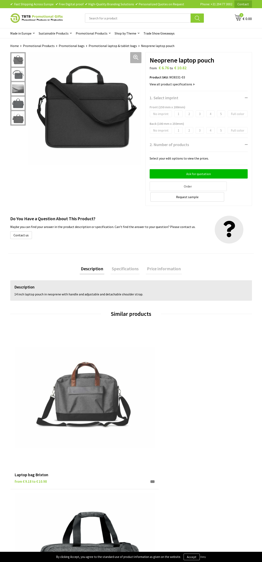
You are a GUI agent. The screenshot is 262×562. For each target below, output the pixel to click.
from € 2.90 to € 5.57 (211, 382)
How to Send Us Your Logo (94, 480)
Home (14, 46)
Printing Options (88, 468)
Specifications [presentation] (125, 257)
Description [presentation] (94, 257)
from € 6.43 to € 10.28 (91, 389)
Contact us (21, 223)
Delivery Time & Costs (91, 455)
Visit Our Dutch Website (212, 468)
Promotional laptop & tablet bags (113, 46)
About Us (202, 449)
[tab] (94, 258)
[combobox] (138, 18)
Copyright (143, 474)
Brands (141, 449)
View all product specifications (172, 84)
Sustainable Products (54, 33)
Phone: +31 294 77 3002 (216, 4)
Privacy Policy (145, 455)
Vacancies (202, 455)
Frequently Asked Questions (95, 449)
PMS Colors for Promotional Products (102, 474)
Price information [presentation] (161, 257)
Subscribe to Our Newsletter (156, 480)
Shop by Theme (125, 33)
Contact (243, 4)
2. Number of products (169, 144)
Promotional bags (72, 46)
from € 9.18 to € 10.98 (31, 382)
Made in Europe (21, 33)
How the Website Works (93, 462)
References (204, 462)
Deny (203, 556)
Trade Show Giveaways (159, 33)
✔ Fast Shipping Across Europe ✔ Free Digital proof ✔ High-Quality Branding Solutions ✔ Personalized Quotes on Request (97, 4)
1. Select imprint (164, 97)
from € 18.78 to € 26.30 (152, 389)
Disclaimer (143, 462)
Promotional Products (91, 33)
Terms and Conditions (151, 468)
